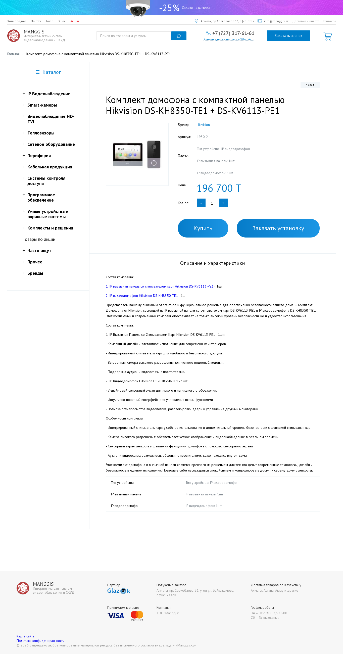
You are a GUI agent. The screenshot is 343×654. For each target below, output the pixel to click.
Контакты (329, 21)
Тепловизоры (40, 132)
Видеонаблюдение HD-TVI (51, 119)
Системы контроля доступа (46, 180)
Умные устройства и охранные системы (47, 214)
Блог (49, 21)
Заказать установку (278, 228)
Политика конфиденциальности (41, 640)
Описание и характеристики (212, 263)
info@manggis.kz (273, 21)
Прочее (34, 261)
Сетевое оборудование (51, 144)
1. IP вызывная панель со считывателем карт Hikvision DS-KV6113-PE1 (160, 286)
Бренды (35, 273)
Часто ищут (39, 250)
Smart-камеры (42, 105)
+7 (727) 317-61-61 (233, 32)
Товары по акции (39, 239)
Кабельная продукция (49, 166)
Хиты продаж (16, 21)
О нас (62, 21)
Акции (74, 21)
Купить (202, 228)
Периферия (39, 155)
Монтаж (36, 21)
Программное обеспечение (41, 197)
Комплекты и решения (50, 227)
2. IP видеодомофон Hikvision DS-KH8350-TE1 (142, 295)
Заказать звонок (288, 35)
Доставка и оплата (305, 21)
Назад (310, 84)
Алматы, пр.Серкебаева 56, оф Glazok (224, 21)
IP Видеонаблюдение (48, 93)
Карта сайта (25, 636)
